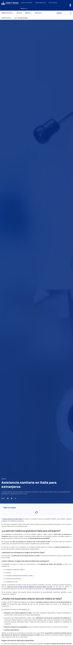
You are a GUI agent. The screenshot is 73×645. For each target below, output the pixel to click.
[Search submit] (70, 13)
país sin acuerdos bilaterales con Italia (56, 588)
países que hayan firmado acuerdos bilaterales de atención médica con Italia (29, 586)
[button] (24, 8)
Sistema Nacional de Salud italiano (13, 519)
